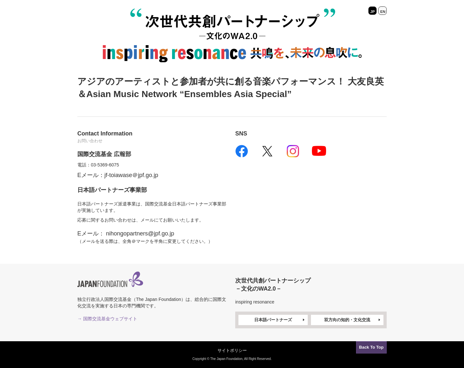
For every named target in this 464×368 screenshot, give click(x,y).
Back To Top (370, 346)
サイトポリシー (232, 350)
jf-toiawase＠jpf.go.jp (131, 175)
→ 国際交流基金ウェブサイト (107, 318)
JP (372, 10)
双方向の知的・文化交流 (353, 320)
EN (382, 10)
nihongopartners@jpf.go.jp (140, 233)
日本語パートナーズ (280, 320)
